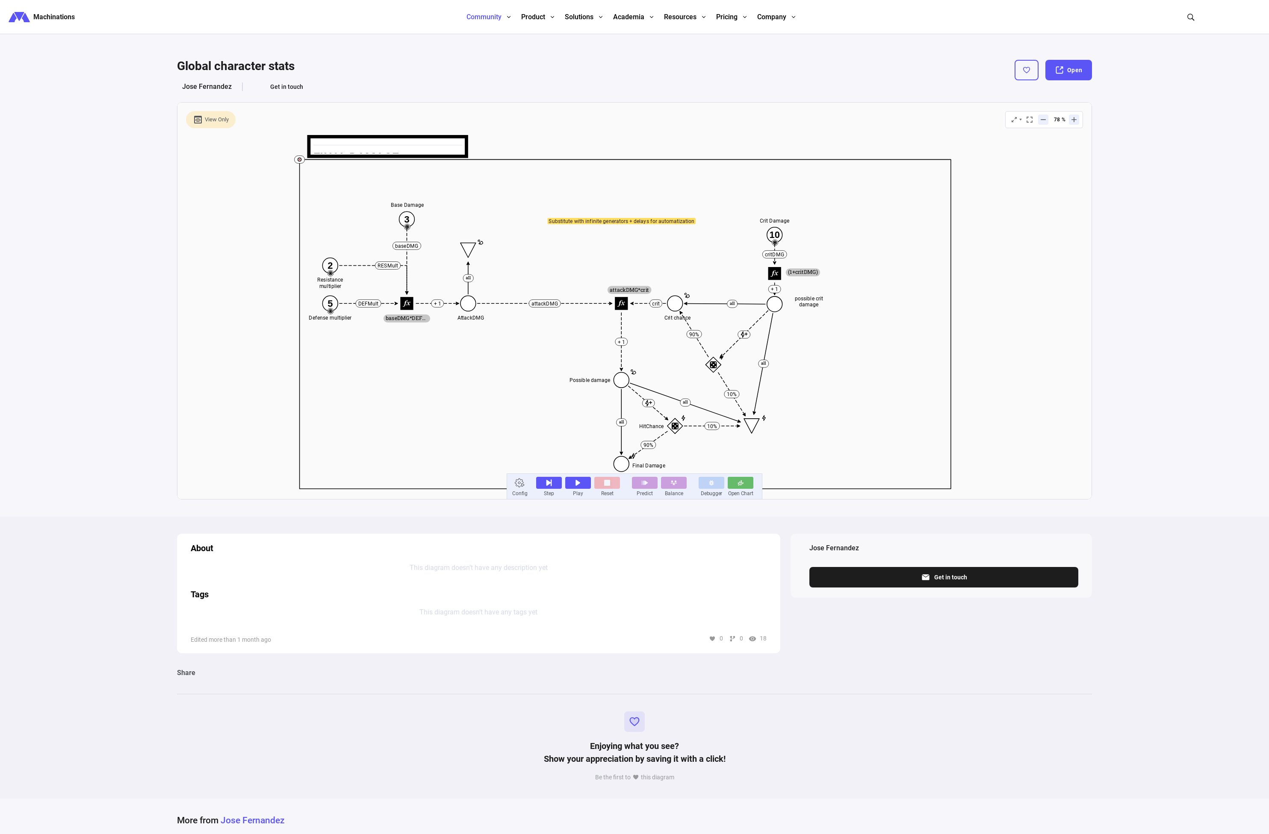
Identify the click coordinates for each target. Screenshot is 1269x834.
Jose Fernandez (207, 86)
